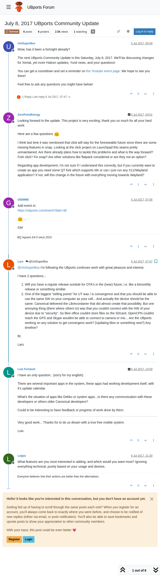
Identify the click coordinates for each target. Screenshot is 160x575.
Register (14, 539)
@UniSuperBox (37, 261)
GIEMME (23, 199)
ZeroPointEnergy (29, 114)
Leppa (22, 455)
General (12, 31)
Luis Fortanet (26, 369)
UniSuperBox (26, 43)
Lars (21, 261)
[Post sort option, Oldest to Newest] (118, 31)
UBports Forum (41, 7)
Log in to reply (144, 31)
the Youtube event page (103, 71)
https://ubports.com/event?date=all (42, 210)
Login (28, 539)
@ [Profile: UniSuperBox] (29, 267)
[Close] (152, 499)
